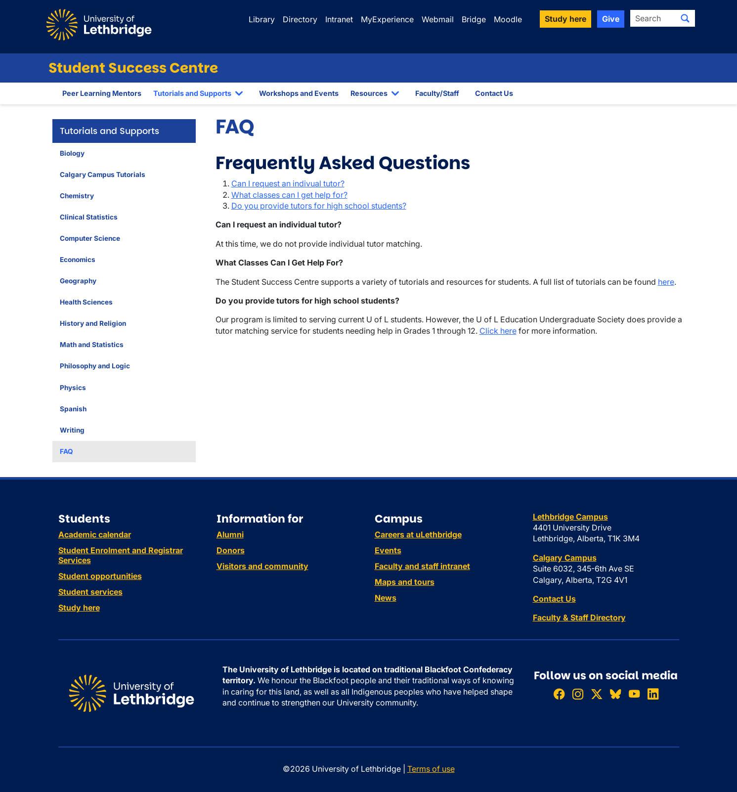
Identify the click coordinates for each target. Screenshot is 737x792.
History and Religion (93, 323)
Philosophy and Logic (95, 366)
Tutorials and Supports (192, 93)
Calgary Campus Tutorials (102, 174)
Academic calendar (94, 534)
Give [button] (610, 19)
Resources (369, 93)
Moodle (508, 19)
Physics (73, 388)
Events (388, 550)
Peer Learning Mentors (101, 93)
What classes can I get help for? (289, 195)
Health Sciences (86, 302)
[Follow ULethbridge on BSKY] (615, 694)
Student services (90, 592)
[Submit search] (685, 18)
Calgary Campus (565, 558)
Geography (78, 281)
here (666, 282)
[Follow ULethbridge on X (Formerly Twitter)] (597, 694)
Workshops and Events (299, 93)
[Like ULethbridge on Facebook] (559, 694)
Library (262, 19)
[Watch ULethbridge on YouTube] (634, 694)
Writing (72, 430)
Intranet (339, 19)
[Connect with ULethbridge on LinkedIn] (653, 694)
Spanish (73, 409)
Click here (498, 331)
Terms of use (431, 769)
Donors (231, 550)
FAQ (66, 451)
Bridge (474, 19)
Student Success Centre (133, 68)
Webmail (438, 19)
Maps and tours (404, 582)
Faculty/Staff (437, 93)
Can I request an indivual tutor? (288, 183)
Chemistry (77, 196)
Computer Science (90, 238)
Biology (72, 153)
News (385, 598)
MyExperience (387, 19)
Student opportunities (100, 576)
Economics (77, 260)
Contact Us (494, 93)
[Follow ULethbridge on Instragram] (578, 694)
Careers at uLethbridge (418, 534)
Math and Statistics (92, 345)
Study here (79, 608)
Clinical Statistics (89, 217)
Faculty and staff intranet (422, 566)
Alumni (230, 534)
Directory (300, 19)
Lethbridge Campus (570, 517)
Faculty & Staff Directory (579, 617)
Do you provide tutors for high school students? (318, 206)
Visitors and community (262, 566)
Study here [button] (565, 19)
